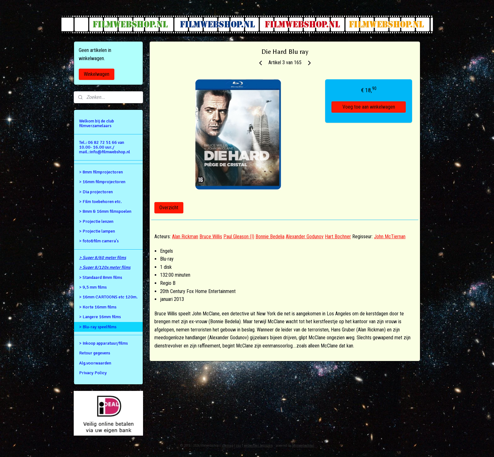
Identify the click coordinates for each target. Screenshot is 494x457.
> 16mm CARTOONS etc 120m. (108, 297)
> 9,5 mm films (93, 287)
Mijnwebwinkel (303, 445)
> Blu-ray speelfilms (98, 327)
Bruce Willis (210, 237)
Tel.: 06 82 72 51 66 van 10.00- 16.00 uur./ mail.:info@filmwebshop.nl (104, 147)
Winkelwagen (96, 74)
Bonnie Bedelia (270, 237)
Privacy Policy (93, 372)
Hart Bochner (338, 237)
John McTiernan (389, 237)
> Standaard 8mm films (100, 277)
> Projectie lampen (97, 231)
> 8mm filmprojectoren (101, 172)
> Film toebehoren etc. (100, 201)
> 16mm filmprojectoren (102, 181)
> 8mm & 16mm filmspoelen (105, 211)
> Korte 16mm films (98, 307)
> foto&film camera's (99, 241)
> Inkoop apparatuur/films (103, 343)
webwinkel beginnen (258, 445)
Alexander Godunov (305, 237)
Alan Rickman (185, 237)
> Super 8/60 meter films (102, 257)
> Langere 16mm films (100, 316)
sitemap (227, 445)
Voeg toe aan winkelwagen (368, 107)
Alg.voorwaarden (95, 363)
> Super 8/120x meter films (104, 267)
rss (238, 445)
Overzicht (168, 208)
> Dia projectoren (96, 192)
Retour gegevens (94, 353)
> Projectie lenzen (96, 221)
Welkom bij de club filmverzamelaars (96, 123)
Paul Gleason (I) (238, 237)
